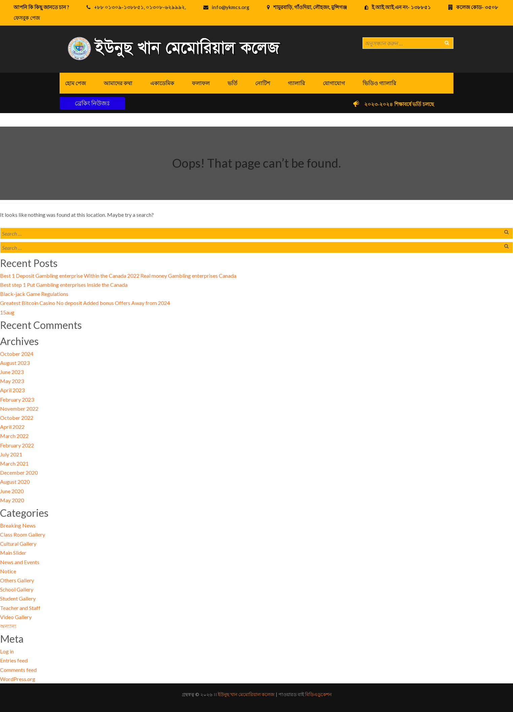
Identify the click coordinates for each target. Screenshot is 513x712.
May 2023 (12, 381)
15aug (7, 312)
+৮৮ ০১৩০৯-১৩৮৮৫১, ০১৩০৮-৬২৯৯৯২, (140, 7)
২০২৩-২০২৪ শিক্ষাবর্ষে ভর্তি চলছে (408, 104)
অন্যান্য (8, 626)
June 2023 (12, 372)
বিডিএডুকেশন (318, 694)
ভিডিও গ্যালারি (379, 83)
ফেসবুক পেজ (26, 18)
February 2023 (17, 399)
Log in (7, 651)
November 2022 (19, 408)
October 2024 (16, 353)
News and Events (19, 562)
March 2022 (14, 436)
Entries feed (14, 660)
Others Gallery (17, 580)
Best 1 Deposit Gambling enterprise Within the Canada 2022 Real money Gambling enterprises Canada (118, 275)
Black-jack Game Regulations (34, 294)
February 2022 (17, 445)
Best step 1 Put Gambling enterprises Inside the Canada (64, 284)
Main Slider (13, 552)
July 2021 (11, 454)
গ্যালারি (296, 83)
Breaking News (18, 525)
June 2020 (12, 491)
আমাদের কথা (118, 83)
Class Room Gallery (22, 534)
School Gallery (16, 589)
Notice (8, 571)
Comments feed (18, 670)
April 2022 (12, 426)
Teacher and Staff (20, 608)
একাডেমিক (162, 83)
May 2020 (12, 500)
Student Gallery (18, 598)
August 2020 (15, 481)
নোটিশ (262, 83)
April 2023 (12, 390)
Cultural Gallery (18, 543)
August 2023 (15, 363)
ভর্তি (232, 83)
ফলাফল (201, 83)
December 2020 (19, 472)
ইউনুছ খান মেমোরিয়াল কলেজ (246, 694)
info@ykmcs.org (230, 7)
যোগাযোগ (334, 83)
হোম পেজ (75, 83)
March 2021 (14, 463)
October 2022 (16, 417)
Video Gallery (16, 617)
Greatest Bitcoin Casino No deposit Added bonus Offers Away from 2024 (85, 303)
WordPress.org (17, 679)
